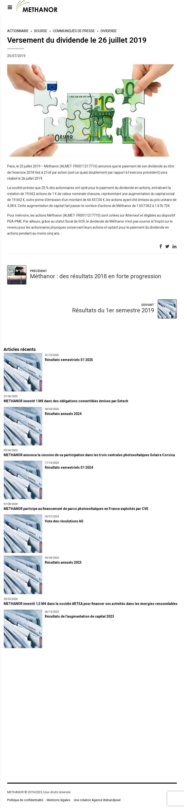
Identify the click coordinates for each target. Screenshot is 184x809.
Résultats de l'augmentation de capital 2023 (79, 616)
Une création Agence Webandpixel (97, 800)
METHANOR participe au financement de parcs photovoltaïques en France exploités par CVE (76, 509)
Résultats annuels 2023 (63, 562)
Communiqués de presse (74, 31)
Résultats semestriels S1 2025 (69, 360)
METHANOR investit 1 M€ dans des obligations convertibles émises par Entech (66, 401)
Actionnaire (18, 31)
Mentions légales (58, 800)
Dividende (109, 31)
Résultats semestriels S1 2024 (69, 467)
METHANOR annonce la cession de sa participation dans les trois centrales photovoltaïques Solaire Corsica (89, 455)
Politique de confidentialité (25, 800)
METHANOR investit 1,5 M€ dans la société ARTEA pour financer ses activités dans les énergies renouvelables (91, 604)
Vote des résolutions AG (64, 521)
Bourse (40, 31)
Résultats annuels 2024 (63, 414)
